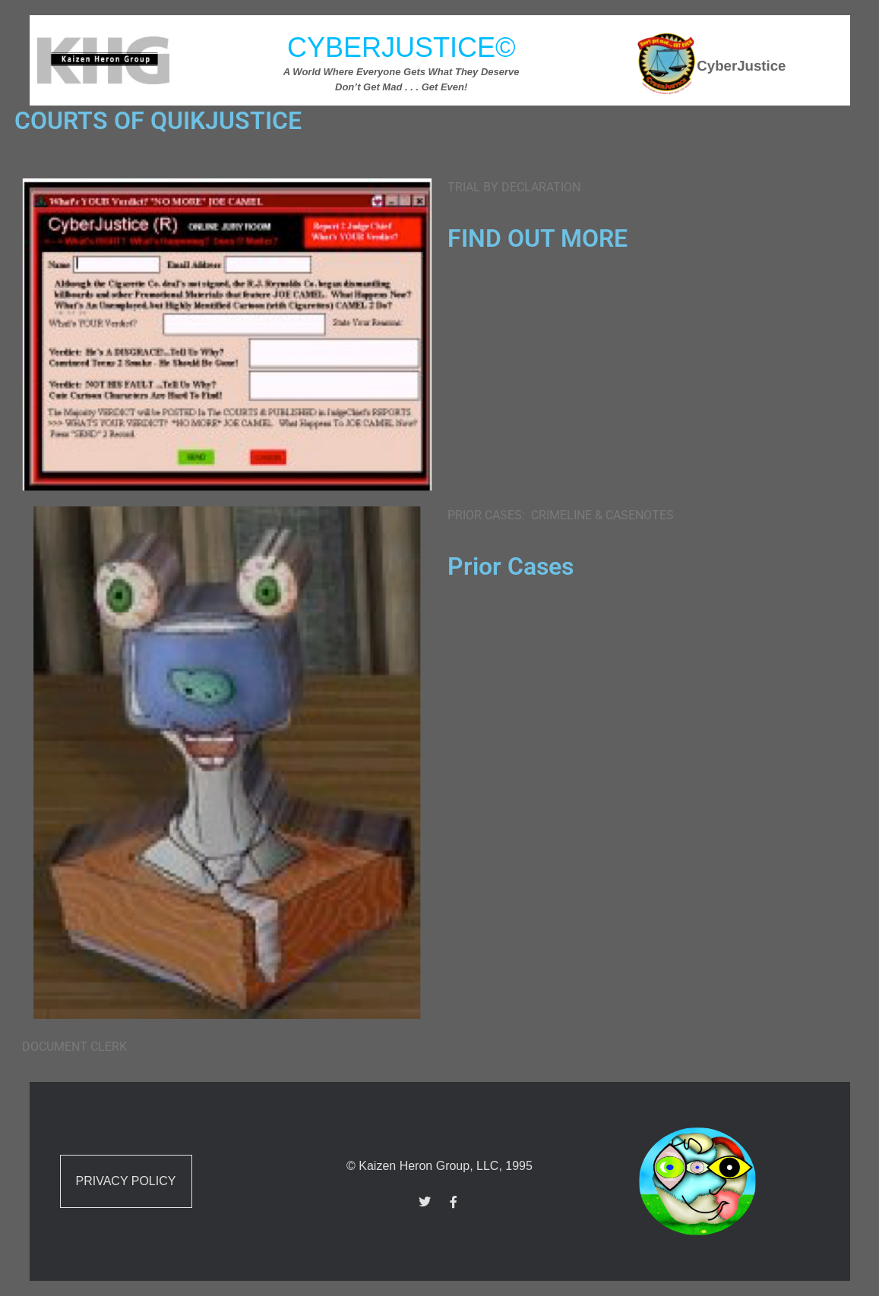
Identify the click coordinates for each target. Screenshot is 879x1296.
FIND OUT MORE (537, 238)
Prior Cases (510, 566)
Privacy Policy (126, 1181)
